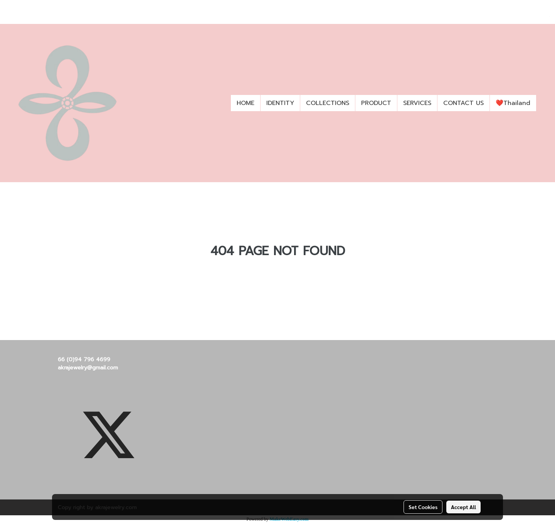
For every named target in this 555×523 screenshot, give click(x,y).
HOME (245, 103)
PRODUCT (376, 103)
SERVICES (417, 103)
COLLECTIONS (327, 103)
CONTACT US (463, 103)
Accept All (463, 506)
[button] (543, 103)
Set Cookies (423, 506)
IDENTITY (280, 103)
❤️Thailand (513, 103)
